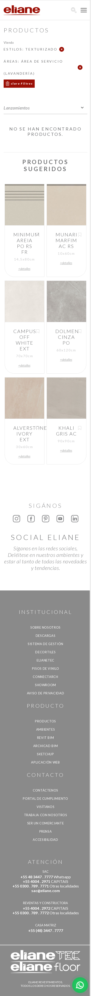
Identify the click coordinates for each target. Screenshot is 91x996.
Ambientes (45, 729)
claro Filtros (22, 83)
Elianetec (45, 660)
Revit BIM (45, 738)
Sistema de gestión (45, 644)
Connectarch (45, 677)
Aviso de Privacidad (45, 693)
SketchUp (45, 754)
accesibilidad (45, 840)
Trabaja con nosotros (45, 815)
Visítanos (46, 807)
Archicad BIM (45, 746)
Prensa (45, 831)
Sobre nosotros (45, 627)
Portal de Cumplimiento (45, 798)
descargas (46, 636)
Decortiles (45, 652)
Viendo (9, 42)
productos (45, 721)
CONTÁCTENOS (45, 790)
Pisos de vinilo (45, 668)
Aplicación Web (45, 762)
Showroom (45, 685)
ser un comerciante (45, 823)
